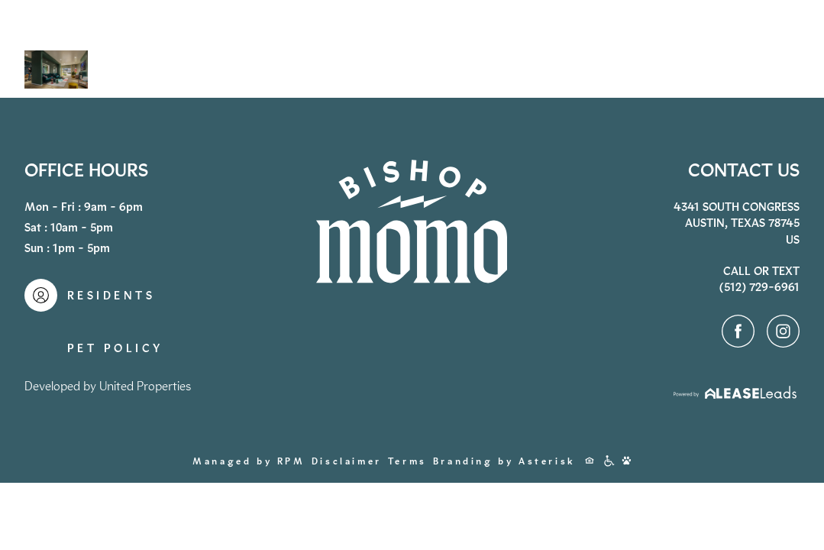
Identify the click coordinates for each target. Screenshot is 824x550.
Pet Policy (115, 348)
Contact (740, 48)
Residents (688, 50)
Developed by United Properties (107, 386)
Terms (407, 461)
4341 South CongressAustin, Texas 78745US (737, 223)
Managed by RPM (248, 461)
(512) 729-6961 (609, 50)
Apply (650, 50)
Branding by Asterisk (504, 461)
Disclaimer (347, 461)
